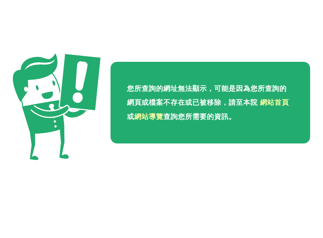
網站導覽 (148, 117)
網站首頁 (274, 102)
